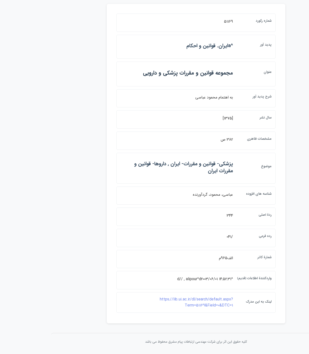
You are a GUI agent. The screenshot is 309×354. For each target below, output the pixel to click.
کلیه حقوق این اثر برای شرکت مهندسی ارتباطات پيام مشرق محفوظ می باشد (154, 341)
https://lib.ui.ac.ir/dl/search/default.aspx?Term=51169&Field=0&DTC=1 (154, 302)
